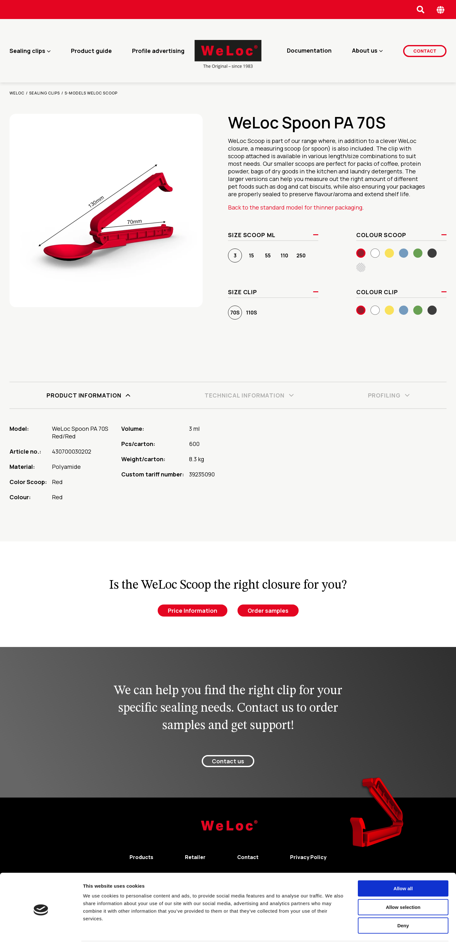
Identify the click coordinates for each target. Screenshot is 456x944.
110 (284, 255)
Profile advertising (158, 51)
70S (235, 312)
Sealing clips (27, 51)
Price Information (192, 610)
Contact (424, 51)
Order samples (268, 610)
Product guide (91, 51)
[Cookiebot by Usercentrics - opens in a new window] (41, 931)
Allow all (403, 866)
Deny (403, 903)
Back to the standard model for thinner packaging (295, 207)
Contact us (228, 761)
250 (301, 255)
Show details (332, 931)
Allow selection (403, 885)
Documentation (309, 51)
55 (268, 255)
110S (251, 312)
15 (251, 255)
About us (364, 51)
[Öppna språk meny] (440, 10)
